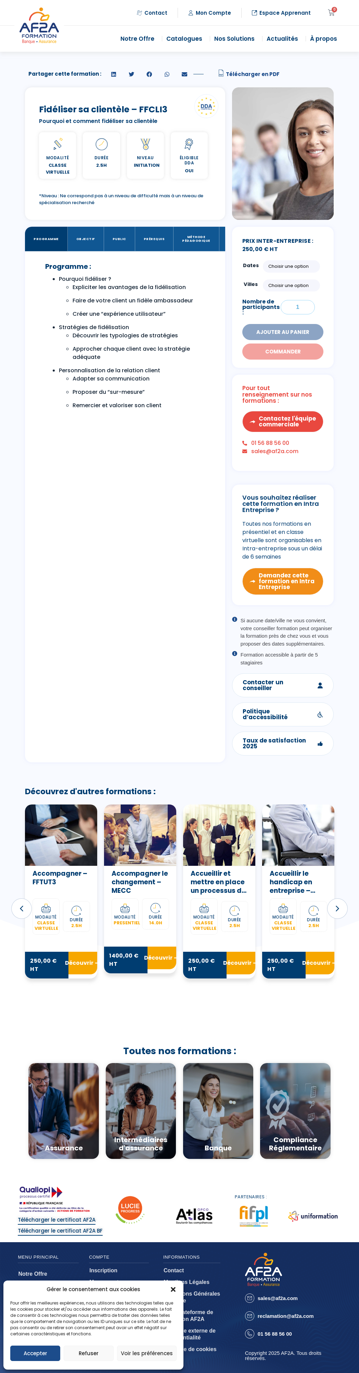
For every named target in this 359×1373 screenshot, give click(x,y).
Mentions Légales (186, 1282)
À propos (325, 39)
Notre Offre (139, 39)
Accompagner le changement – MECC (140, 882)
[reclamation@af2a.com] (249, 1316)
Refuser (89, 1353)
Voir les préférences (147, 1353)
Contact (174, 1270)
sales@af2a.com (278, 1298)
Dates (251, 265)
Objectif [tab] (85, 239)
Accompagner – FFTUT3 (60, 878)
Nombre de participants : (261, 307)
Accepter (35, 1353)
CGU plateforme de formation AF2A (188, 1315)
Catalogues (186, 39)
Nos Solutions (236, 39)
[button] (173, 1289)
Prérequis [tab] (154, 239)
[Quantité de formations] (298, 307)
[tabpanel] (125, 338)
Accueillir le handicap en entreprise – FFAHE (291, 886)
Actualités (284, 39)
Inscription (103, 1270)
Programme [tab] (46, 239)
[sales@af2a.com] (249, 1298)
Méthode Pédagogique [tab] (196, 238)
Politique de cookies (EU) (190, 1352)
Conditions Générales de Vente (192, 1297)
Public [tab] (119, 239)
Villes (251, 284)
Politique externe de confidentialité (190, 1334)
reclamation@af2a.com (286, 1316)
